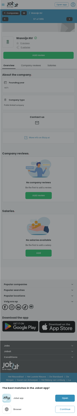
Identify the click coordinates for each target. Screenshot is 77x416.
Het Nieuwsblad (16, 376)
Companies (11, 13)
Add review (38, 55)
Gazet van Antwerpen (27, 380)
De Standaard (56, 376)
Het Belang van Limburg (53, 380)
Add (38, 253)
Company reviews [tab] (31, 65)
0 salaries (25, 47)
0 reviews (25, 43)
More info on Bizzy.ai (37, 137)
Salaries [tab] (52, 65)
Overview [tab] (8, 65)
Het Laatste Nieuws (36, 376)
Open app (61, 4)
